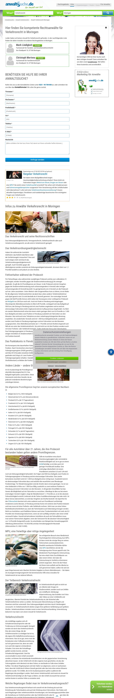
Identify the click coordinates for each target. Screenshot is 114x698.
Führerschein (13, 501)
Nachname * (10, 99)
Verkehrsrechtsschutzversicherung (43, 190)
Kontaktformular (92, 62)
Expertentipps (81, 5)
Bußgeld (11, 301)
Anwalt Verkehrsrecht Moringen (40, 20)
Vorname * (9, 91)
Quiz (96, 5)
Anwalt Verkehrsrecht (22, 20)
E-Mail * (8, 131)
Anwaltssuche (9, 20)
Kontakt (37, 45)
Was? (9, 13)
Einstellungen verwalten (57, 362)
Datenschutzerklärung (60, 365)
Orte (72, 5)
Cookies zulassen (57, 358)
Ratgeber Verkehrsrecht (35, 173)
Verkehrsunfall (31, 185)
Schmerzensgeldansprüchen (19, 187)
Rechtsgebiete (63, 5)
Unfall (41, 464)
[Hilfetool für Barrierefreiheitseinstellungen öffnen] (111, 352)
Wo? (59, 13)
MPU (11, 185)
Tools (90, 5)
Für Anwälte (105, 5)
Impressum (51, 365)
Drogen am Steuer (56, 182)
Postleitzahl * (10, 107)
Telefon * (8, 123)
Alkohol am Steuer (43, 182)
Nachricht (9, 139)
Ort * (7, 115)
